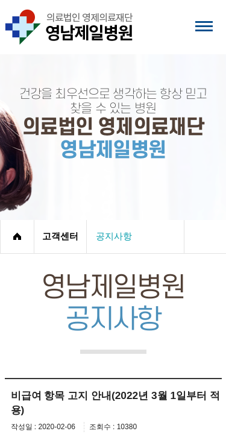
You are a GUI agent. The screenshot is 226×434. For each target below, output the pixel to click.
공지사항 (114, 236)
